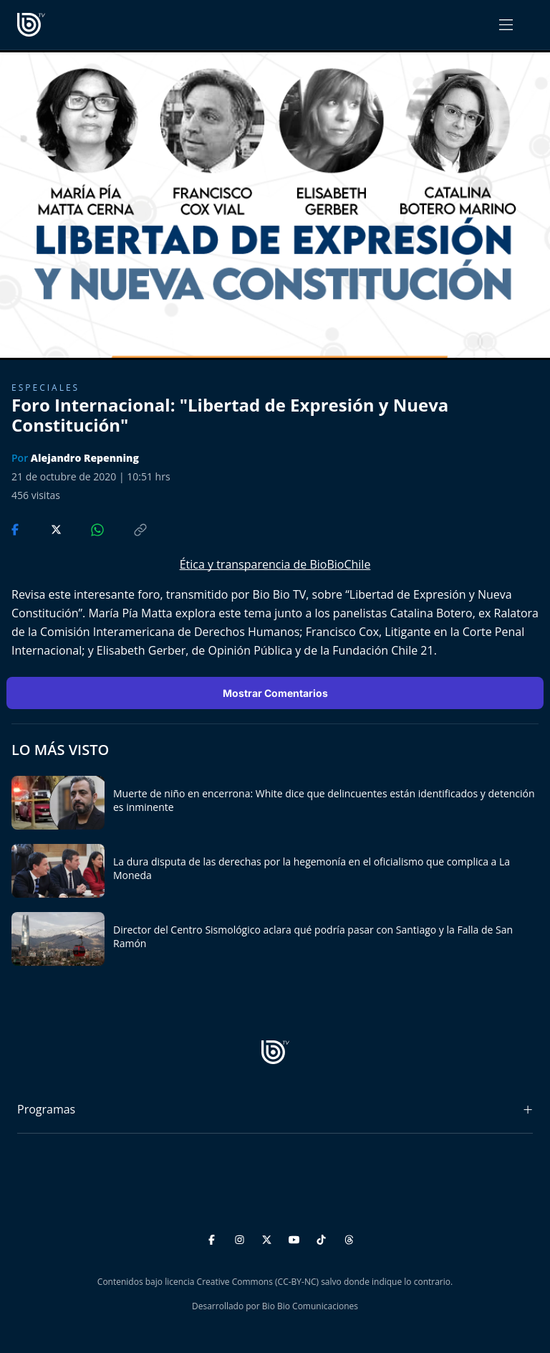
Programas (46, 1109)
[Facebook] (214, 1237)
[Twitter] (269, 1237)
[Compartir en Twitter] (42, 528)
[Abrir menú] (506, 24)
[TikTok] (323, 1237)
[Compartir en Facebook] (16, 528)
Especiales (45, 387)
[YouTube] (296, 1237)
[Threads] (349, 1237)
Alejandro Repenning (85, 458)
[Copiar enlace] (127, 528)
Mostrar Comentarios (275, 693)
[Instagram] (241, 1237)
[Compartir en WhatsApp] (85, 528)
